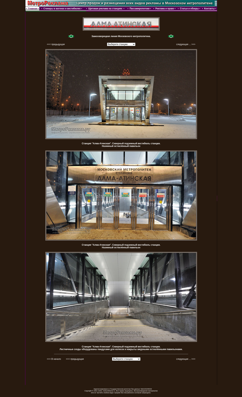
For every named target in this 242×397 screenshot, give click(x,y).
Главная (32, 8)
